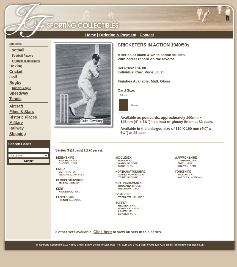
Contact (147, 35)
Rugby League (21, 88)
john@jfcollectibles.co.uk (188, 244)
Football (16, 50)
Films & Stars (21, 111)
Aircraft (16, 106)
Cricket (15, 71)
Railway (16, 128)
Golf (13, 77)
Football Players (22, 55)
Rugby (15, 82)
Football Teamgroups (26, 60)
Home (90, 35)
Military (16, 122)
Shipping (17, 133)
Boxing (15, 66)
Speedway (18, 93)
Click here (102, 232)
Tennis (15, 99)
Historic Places (23, 117)
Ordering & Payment (117, 35)
